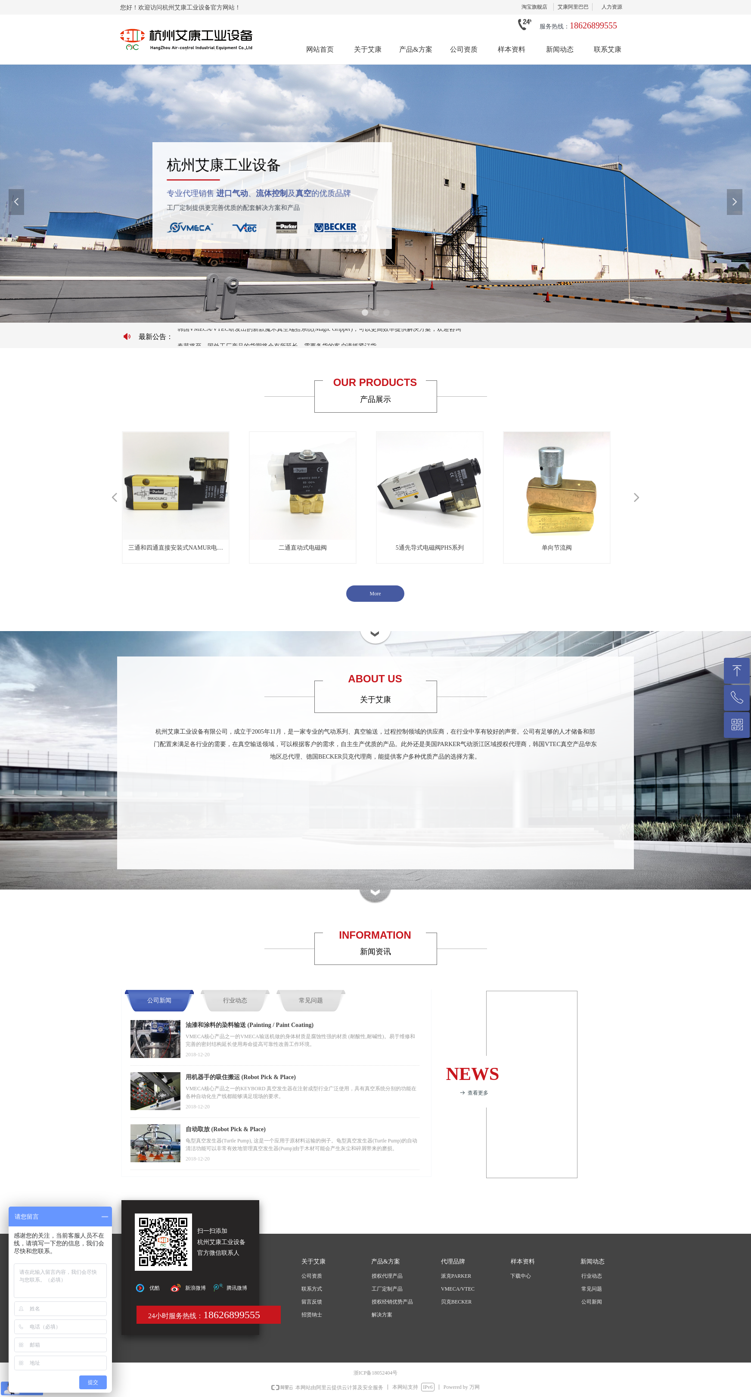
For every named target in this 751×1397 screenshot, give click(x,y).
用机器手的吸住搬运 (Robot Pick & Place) (241, 1077)
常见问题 (311, 1000)
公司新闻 (159, 1000)
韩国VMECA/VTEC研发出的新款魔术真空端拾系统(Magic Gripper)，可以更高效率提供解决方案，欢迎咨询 (319, 332)
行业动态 (235, 1000)
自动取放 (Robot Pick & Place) (226, 1129)
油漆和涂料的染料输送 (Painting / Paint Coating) (249, 1025)
